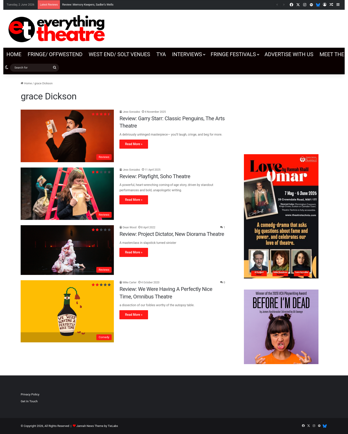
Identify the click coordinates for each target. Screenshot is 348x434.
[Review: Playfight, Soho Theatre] (67, 194)
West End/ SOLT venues (119, 54)
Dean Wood (129, 227)
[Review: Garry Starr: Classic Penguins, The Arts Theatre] (67, 136)
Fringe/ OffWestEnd (55, 54)
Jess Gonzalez (131, 111)
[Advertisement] (281, 112)
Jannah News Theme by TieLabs (97, 426)
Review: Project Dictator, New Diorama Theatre (171, 234)
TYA (161, 54)
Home (13, 54)
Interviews (187, 54)
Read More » (133, 144)
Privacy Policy (30, 394)
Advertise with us (289, 54)
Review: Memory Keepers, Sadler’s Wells (87, 4)
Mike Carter (129, 282)
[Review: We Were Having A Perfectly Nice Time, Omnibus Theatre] (67, 311)
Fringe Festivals (233, 54)
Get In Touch (29, 401)
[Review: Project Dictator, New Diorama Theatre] (67, 250)
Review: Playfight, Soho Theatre (154, 176)
